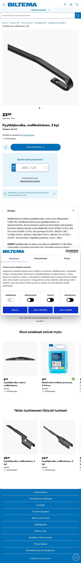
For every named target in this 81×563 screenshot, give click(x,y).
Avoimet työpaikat (40, 511)
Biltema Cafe (40, 531)
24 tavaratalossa (27, 135)
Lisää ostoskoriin (35, 147)
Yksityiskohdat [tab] (40, 258)
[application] (76, 557)
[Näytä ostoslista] (71, 4)
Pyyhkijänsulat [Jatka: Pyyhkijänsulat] (40, 23)
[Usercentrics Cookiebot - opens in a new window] (67, 251)
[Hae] (78, 15)
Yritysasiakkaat (40, 543)
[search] (40, 15)
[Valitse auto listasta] (53, 194)
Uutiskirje (40, 505)
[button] (40, 9)
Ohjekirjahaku (40, 524)
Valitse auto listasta (30, 181)
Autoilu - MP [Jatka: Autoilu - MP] (14, 23)
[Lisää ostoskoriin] (5, 147)
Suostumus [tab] (14, 258)
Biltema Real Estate (40, 518)
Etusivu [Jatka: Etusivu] (5, 23)
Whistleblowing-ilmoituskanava (40, 550)
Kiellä (15, 310)
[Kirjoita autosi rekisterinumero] (29, 168)
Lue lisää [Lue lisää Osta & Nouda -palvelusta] (40, 321)
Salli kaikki (66, 310)
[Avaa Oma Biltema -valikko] (65, 4)
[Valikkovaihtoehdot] (4, 5)
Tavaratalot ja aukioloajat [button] (40, 498)
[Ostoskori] (77, 4)
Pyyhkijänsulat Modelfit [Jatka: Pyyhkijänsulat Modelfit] (56, 23)
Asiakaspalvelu (40, 492)
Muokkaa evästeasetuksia (40, 537)
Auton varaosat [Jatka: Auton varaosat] (27, 23)
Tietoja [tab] (67, 258)
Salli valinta (40, 310)
